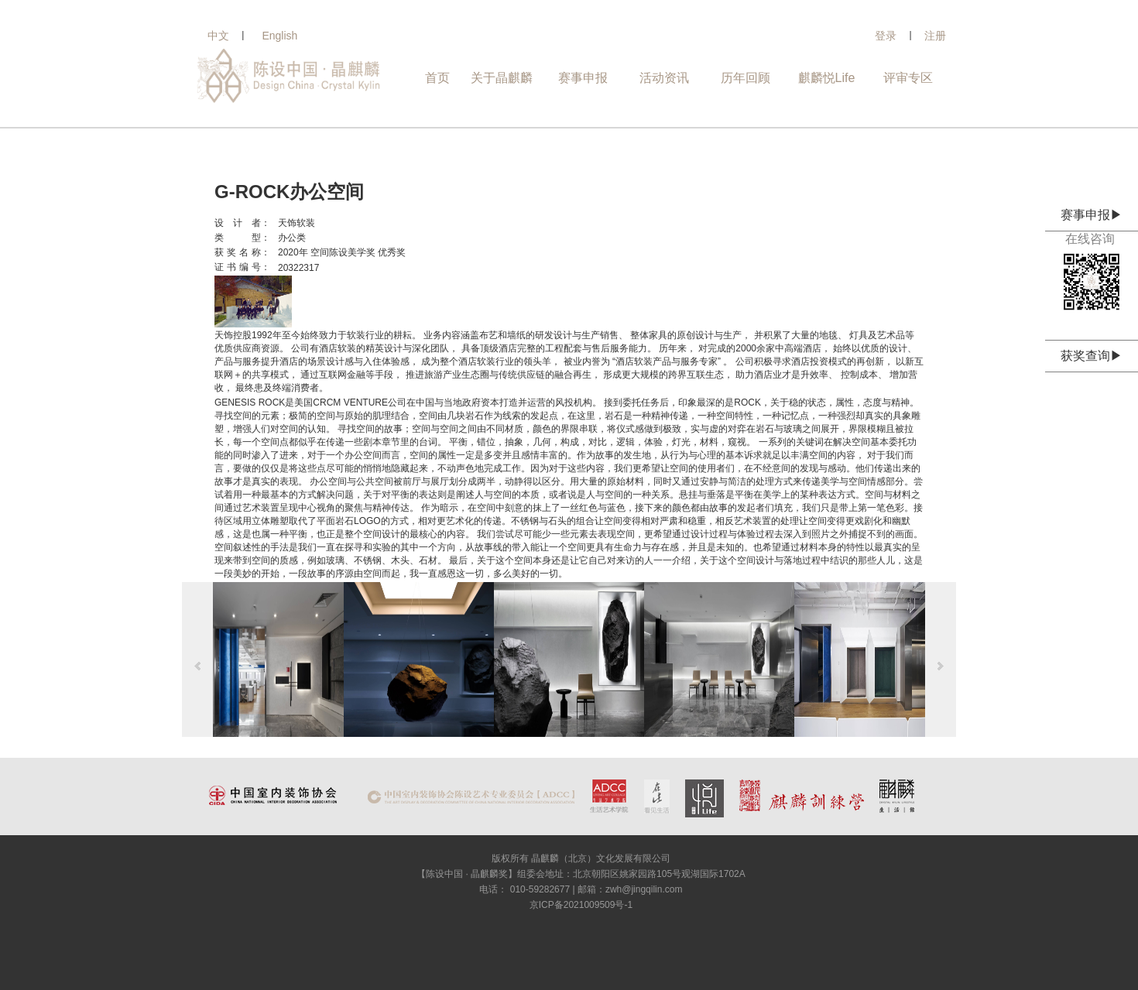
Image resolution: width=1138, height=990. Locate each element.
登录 (885, 35)
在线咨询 (1091, 238)
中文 (218, 35)
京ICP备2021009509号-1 (581, 904)
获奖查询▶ (1092, 355)
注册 (935, 35)
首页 (437, 77)
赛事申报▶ (1092, 214)
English (279, 35)
